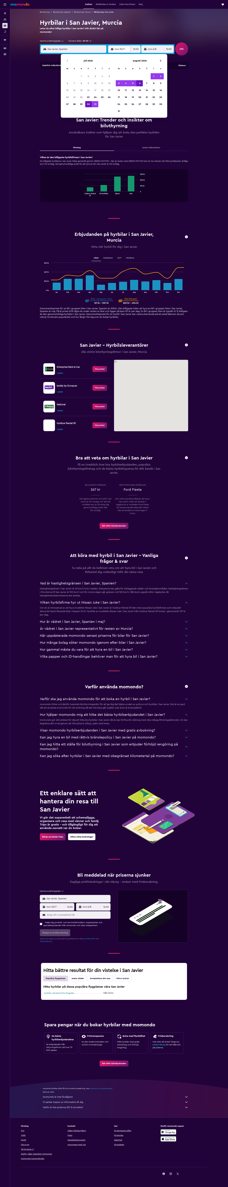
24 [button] (95, 97)
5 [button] (109, 76)
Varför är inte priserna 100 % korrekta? (120, 1107)
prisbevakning (164, 1045)
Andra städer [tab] (83, 978)
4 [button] (102, 76)
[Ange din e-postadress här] (83, 915)
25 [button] (102, 97)
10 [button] (95, 83)
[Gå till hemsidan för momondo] (19, 4)
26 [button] (109, 97)
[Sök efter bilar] (5, 25)
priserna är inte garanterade (106, 1088)
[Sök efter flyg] (5, 13)
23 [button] (88, 97)
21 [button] (74, 97)
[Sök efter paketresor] (5, 32)
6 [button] (67, 83)
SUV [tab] (125, 258)
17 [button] (95, 90)
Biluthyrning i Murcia (87, 12)
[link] (105, 369)
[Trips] (5, 40)
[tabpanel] (119, 182)
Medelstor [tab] (113, 258)
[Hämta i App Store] (178, 1139)
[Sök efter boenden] (5, 19)
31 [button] (95, 104)
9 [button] (88, 83)
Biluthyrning (50, 12)
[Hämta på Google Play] (178, 1132)
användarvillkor (94, 939)
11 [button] (102, 83)
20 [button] (67, 97)
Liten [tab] (101, 258)
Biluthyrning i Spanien (67, 12)
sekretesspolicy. (51, 941)
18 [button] (102, 90)
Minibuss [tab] (135, 258)
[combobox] (57, 41)
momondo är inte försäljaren (120, 1097)
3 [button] (95, 76)
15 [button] (81, 90)
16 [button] (88, 90)
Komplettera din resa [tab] (105, 978)
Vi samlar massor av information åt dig (120, 1102)
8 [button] (81, 83)
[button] (5, 4)
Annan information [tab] (156, 148)
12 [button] (109, 83)
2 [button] (88, 76)
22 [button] (81, 97)
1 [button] (81, 76)
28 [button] (74, 104)
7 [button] (74, 83)
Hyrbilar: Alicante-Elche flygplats (64, 993)
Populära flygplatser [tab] (61, 978)
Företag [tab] (82, 148)
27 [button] (67, 104)
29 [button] (81, 104)
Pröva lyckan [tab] (128, 978)
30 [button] (88, 104)
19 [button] (109, 90)
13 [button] (67, 90)
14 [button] (74, 90)
